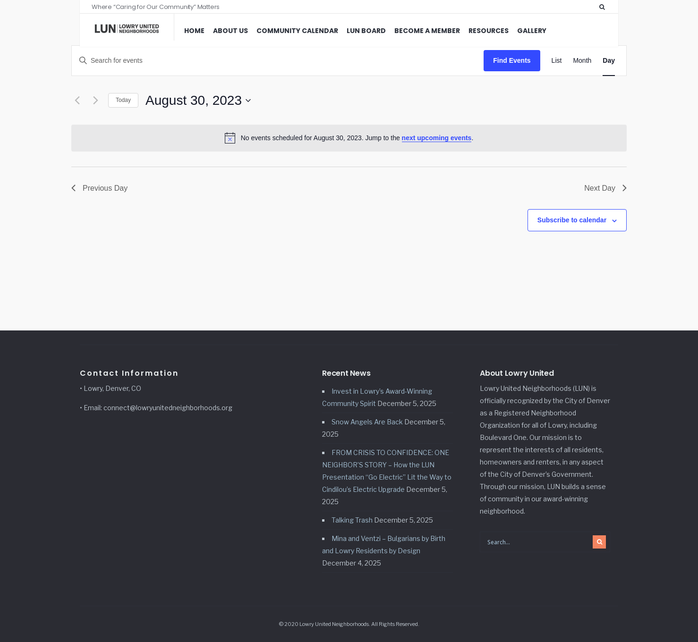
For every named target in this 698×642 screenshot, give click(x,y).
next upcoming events (437, 138)
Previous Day (99, 188)
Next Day (605, 188)
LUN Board (366, 30)
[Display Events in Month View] (582, 61)
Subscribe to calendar (571, 220)
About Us (230, 30)
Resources (488, 30)
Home (194, 30)
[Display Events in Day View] (609, 61)
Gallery (531, 30)
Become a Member (427, 30)
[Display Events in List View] (557, 61)
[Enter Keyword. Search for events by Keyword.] (278, 60)
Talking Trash (352, 520)
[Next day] (95, 100)
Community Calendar (297, 30)
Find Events (511, 60)
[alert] (349, 138)
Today (123, 100)
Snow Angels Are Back (367, 422)
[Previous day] (77, 100)
